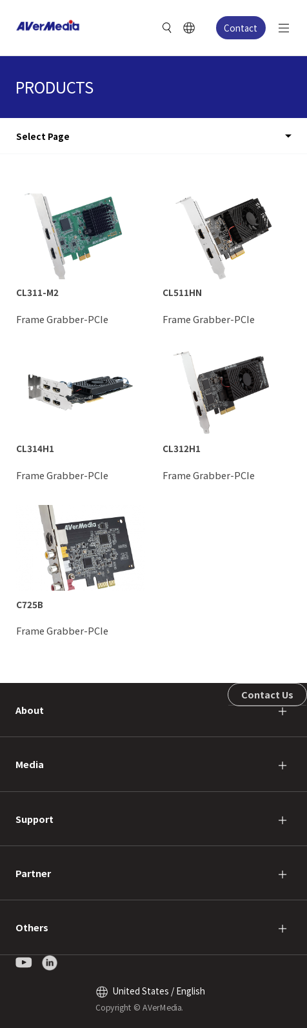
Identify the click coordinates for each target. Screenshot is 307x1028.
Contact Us (267, 694)
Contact (240, 27)
